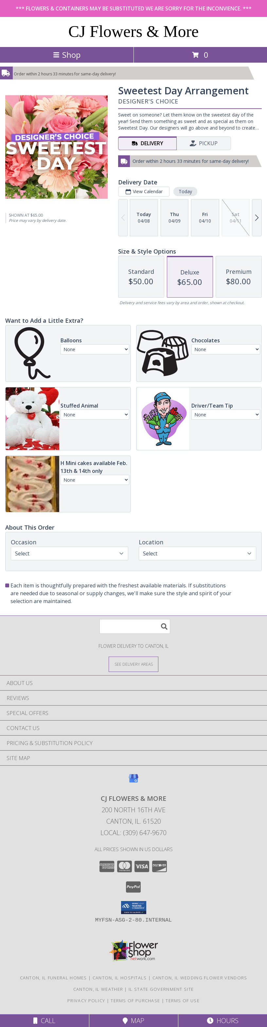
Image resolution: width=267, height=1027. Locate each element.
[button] (133, 907)
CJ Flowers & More (133, 31)
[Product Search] (134, 626)
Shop (66, 54)
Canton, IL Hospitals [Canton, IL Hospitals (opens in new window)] (120, 978)
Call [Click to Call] (44, 1020)
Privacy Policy (86, 1001)
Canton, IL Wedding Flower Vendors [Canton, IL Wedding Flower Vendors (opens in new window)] (199, 978)
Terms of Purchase (135, 1001)
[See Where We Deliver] (133, 664)
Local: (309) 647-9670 (133, 832)
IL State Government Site (161, 989)
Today (185, 191)
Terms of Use (183, 1001)
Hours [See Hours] (223, 1020)
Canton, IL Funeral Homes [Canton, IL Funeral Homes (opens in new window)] (53, 978)
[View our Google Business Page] (133, 781)
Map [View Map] (133, 1020)
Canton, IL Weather (98, 989)
